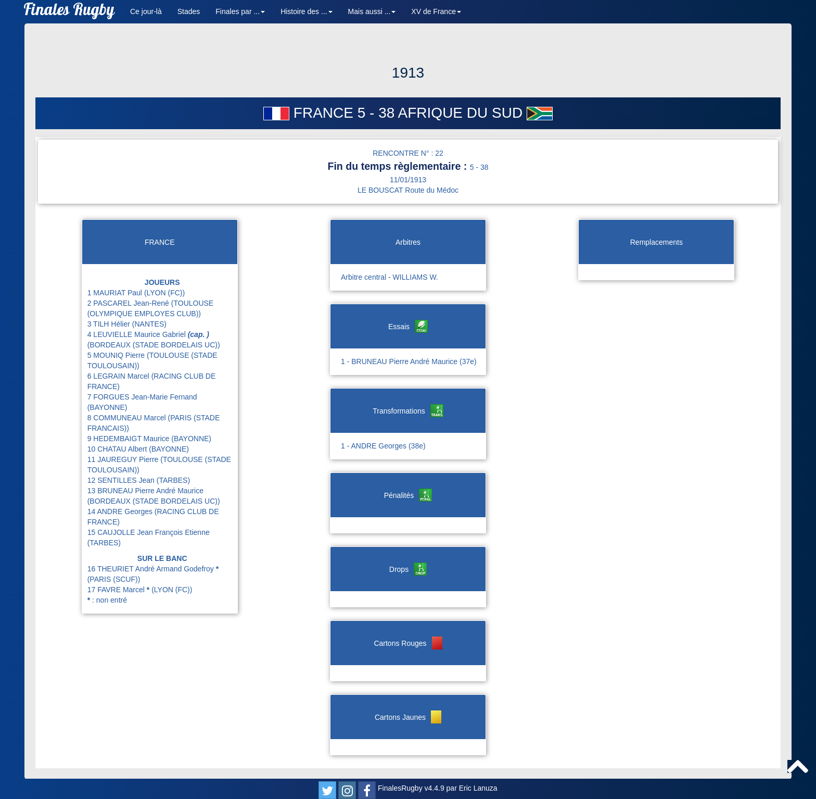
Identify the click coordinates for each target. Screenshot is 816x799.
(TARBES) (173, 480)
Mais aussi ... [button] (372, 11)
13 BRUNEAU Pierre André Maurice (145, 490)
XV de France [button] (436, 11)
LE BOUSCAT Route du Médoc (408, 190)
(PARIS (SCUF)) (114, 579)
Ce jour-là (146, 11)
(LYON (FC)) (164, 293)
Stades (188, 11)
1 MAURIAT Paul (115, 293)
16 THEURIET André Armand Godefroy (153, 569)
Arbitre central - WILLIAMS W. (389, 277)
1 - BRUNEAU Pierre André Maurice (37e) (409, 361)
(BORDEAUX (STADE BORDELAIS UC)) (153, 345)
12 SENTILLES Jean (122, 480)
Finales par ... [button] (240, 11)
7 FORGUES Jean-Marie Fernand (142, 397)
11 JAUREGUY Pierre (124, 459)
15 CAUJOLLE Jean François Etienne (148, 532)
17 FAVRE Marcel (119, 589)
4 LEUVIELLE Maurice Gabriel (148, 334)
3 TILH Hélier (109, 324)
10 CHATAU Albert (118, 449)
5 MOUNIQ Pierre (117, 355)
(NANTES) (149, 324)
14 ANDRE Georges (121, 511)
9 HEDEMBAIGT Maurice (129, 438)
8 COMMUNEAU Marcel (127, 418)
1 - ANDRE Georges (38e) (383, 446)
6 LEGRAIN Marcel (119, 376)
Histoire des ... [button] (306, 11)
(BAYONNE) (107, 407)
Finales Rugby (68, 11)
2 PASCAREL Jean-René (129, 303)
